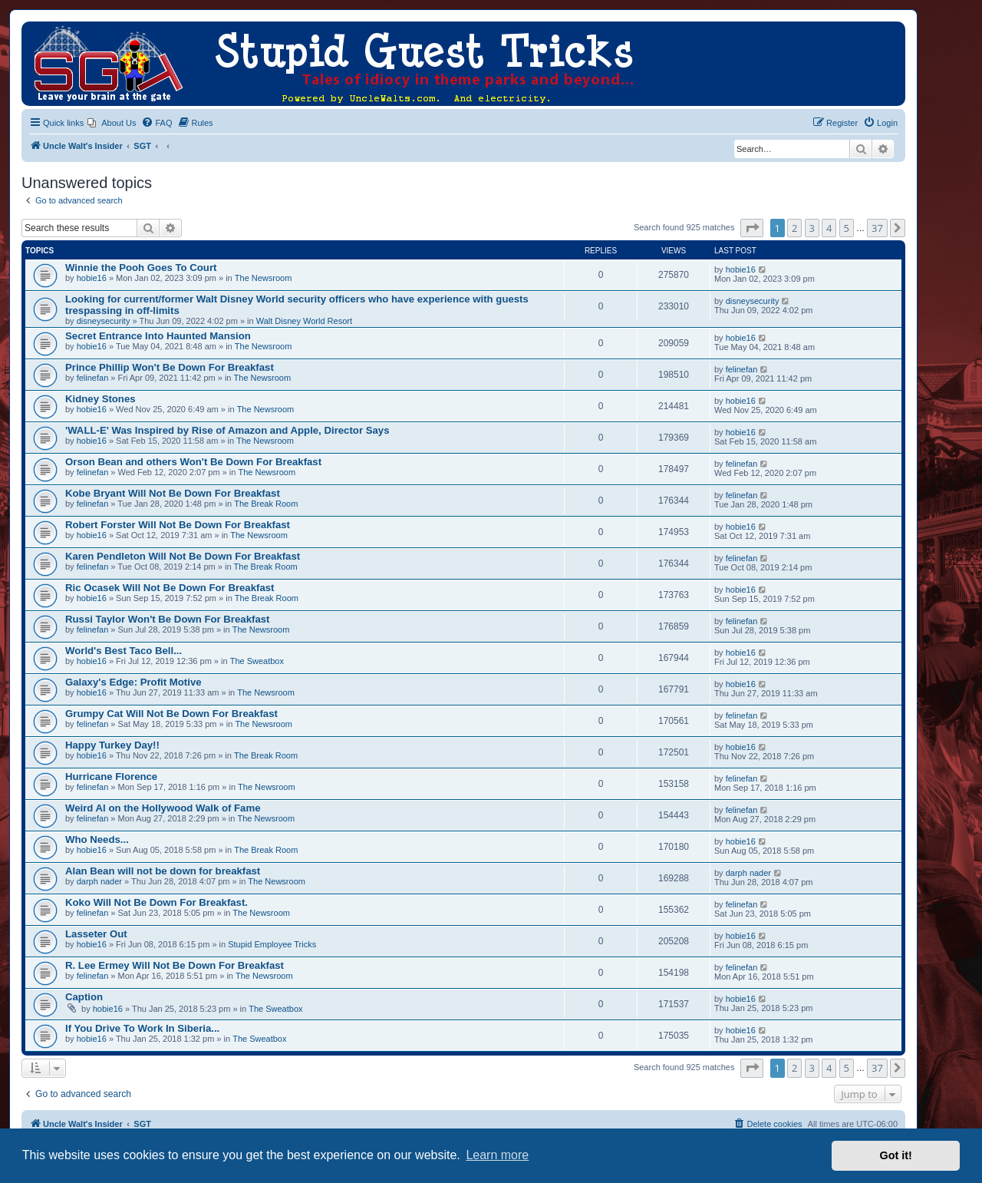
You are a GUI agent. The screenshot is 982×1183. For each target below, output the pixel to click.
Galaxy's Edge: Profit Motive (133, 682)
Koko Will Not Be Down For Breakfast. (156, 902)
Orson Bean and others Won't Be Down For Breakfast (193, 462)
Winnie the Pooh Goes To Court (140, 267)
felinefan (93, 377)
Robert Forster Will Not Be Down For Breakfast (177, 524)
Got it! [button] (896, 1155)
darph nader (99, 881)
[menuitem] (111, 123)
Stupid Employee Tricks (272, 944)
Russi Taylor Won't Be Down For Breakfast (167, 619)
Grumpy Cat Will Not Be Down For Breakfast (171, 713)
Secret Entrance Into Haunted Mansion (158, 336)
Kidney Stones (100, 399)
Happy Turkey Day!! (112, 745)
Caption (84, 997)
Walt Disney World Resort (304, 320)
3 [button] (812, 228)
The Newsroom (263, 278)
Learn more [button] (497, 1155)
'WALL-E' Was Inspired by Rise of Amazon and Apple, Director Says (227, 430)
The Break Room (266, 503)
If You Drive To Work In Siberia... (142, 1028)
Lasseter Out (96, 934)
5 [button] (846, 228)
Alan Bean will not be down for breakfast (162, 871)
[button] (751, 228)
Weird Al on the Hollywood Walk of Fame (162, 808)
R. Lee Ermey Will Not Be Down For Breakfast (174, 965)
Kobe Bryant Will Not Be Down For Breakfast (172, 493)
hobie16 (92, 278)
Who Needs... (97, 839)
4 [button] (829, 228)
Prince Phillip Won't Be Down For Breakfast (169, 367)
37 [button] (877, 228)
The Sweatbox (257, 661)
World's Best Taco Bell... (123, 650)
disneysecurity (103, 320)
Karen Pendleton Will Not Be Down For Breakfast (182, 556)
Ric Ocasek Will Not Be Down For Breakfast (170, 587)
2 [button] (794, 228)
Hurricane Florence (111, 776)
